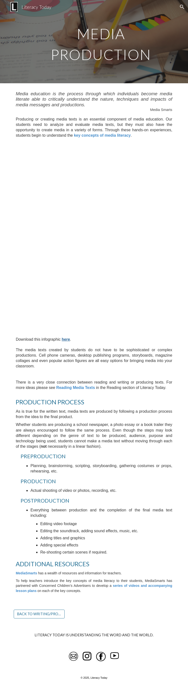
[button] (182, 7)
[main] (100, 42)
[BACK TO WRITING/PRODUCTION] (39, 613)
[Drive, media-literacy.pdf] (94, 237)
